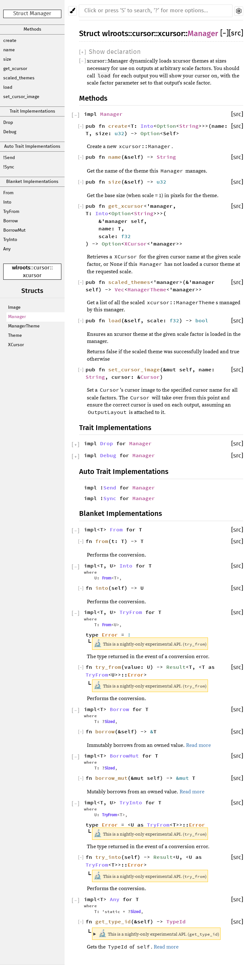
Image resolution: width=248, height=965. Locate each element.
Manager (17, 317)
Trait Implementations (32, 111)
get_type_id (113, 921)
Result (176, 667)
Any (7, 249)
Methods (32, 29)
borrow (105, 731)
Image (14, 307)
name (9, 50)
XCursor (16, 345)
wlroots (21, 267)
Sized (110, 721)
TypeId (176, 921)
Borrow (10, 221)
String (189, 126)
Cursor (150, 377)
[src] (236, 33)
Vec (119, 289)
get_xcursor (15, 68)
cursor (42, 268)
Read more (198, 745)
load (7, 87)
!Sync (8, 167)
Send (109, 487)
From (8, 193)
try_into (108, 857)
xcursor (32, 275)
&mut (184, 778)
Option (166, 126)
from (101, 541)
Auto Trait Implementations (32, 146)
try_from (108, 667)
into (101, 588)
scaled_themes (19, 78)
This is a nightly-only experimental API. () (158, 933)
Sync (109, 498)
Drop (8, 122)
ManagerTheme (24, 326)
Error (110, 634)
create (9, 40)
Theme (15, 335)
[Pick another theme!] (72, 10)
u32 (119, 133)
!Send (9, 158)
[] (224, 33)
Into (7, 202)
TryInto (10, 239)
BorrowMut (14, 230)
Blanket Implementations (32, 181)
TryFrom (11, 211)
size (7, 59)
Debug (9, 132)
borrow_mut (111, 778)
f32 (126, 236)
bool (201, 320)
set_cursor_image (21, 97)
